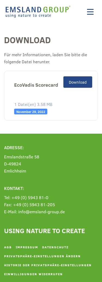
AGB (8, 247)
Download (78, 82)
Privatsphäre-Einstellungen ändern (42, 256)
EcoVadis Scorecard (36, 85)
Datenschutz (55, 247)
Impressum (27, 247)
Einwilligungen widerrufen (33, 274)
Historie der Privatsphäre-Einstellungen (48, 265)
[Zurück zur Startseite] (39, 11)
